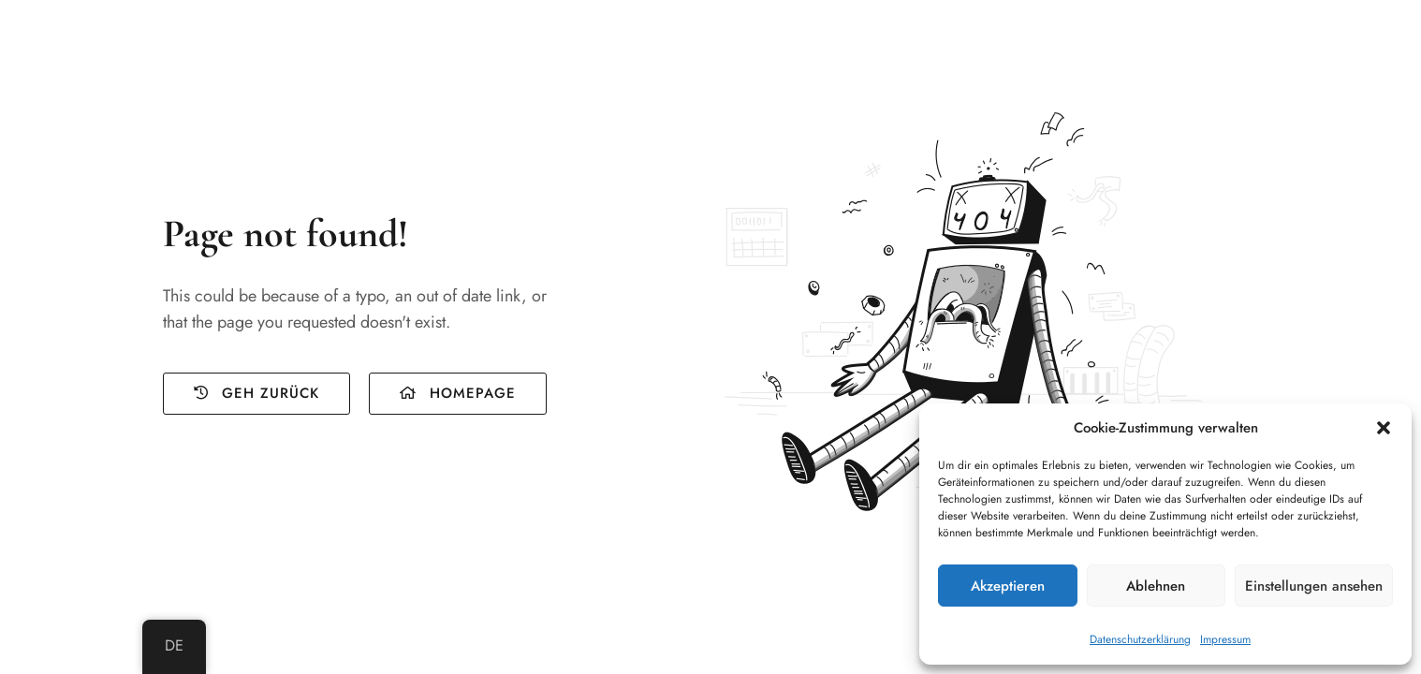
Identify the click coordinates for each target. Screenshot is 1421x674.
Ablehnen (1155, 586)
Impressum (1225, 639)
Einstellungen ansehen (1314, 586)
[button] (1383, 427)
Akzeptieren (1008, 586)
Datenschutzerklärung (1140, 639)
